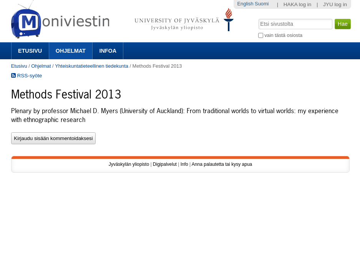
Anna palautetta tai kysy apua (222, 164)
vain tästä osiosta (283, 35)
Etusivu (30, 51)
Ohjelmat (71, 51)
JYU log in (335, 4)
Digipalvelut (165, 164)
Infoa (107, 51)
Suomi (262, 4)
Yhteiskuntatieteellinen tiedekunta (91, 66)
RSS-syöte (26, 75)
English (245, 4)
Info (184, 164)
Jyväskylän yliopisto (129, 164)
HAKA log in (298, 4)
